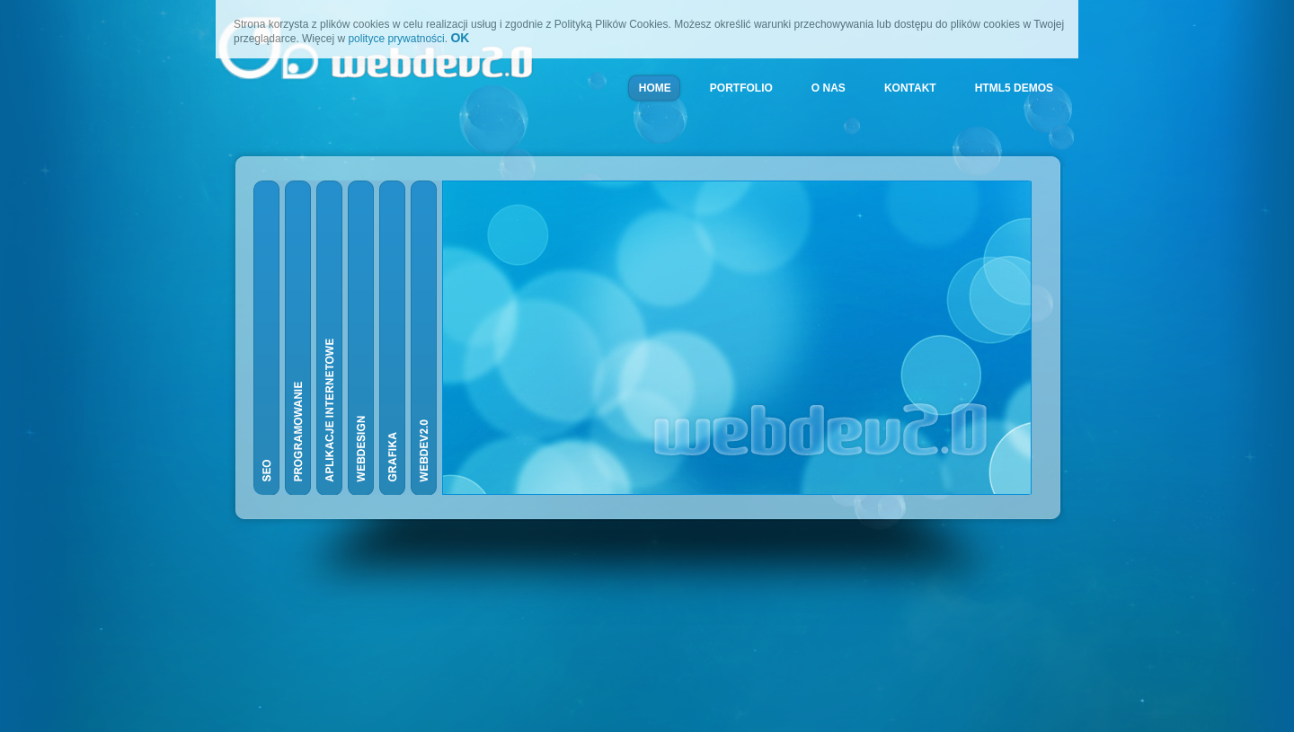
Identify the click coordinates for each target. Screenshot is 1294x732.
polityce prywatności (396, 38)
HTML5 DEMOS (1014, 88)
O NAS (828, 88)
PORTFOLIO (741, 88)
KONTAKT (910, 88)
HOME (655, 88)
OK (459, 38)
